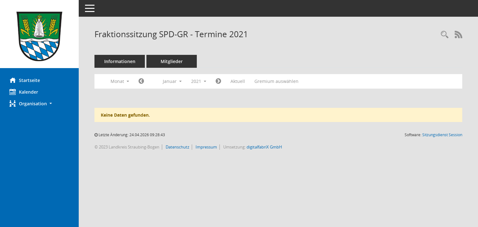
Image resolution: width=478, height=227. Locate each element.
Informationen (119, 61)
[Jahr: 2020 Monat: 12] (141, 81)
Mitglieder (172, 61)
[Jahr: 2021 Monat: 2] (218, 81)
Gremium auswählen (276, 81)
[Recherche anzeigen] (445, 35)
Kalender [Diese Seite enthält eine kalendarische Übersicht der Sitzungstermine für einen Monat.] (23, 92)
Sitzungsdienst (442, 134)
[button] (39, 103)
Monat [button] (120, 81)
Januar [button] (172, 81)
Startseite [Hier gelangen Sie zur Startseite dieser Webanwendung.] (24, 80)
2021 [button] (198, 81)
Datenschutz (177, 147)
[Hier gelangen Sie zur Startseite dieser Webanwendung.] (39, 36)
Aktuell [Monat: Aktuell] (237, 81)
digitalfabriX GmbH (264, 147)
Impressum (206, 147)
